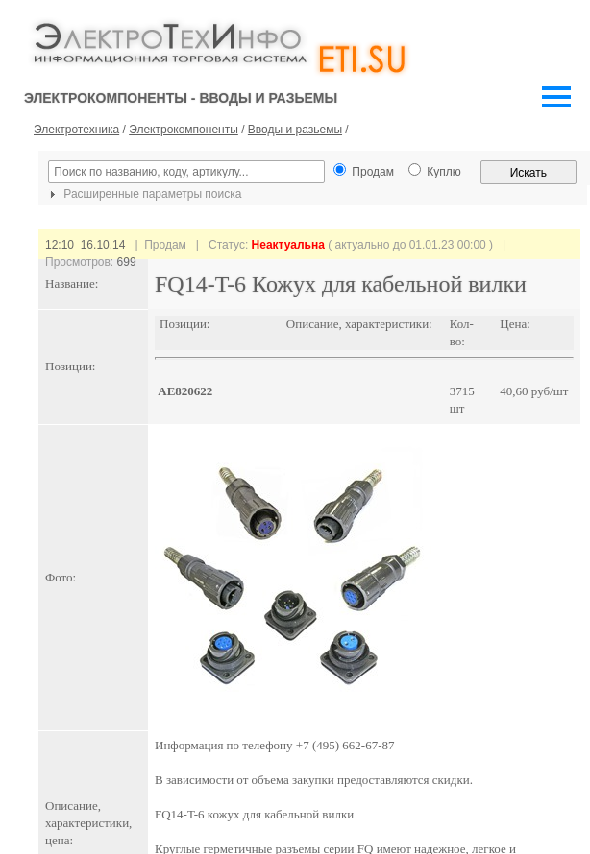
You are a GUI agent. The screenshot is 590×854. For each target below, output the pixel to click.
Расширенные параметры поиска (143, 194)
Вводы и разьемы (295, 129)
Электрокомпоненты (183, 129)
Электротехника (76, 129)
